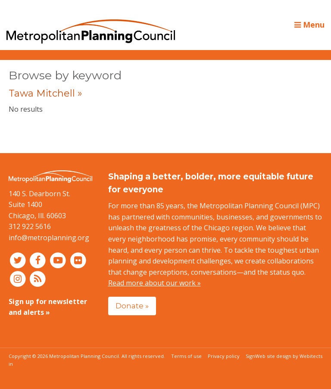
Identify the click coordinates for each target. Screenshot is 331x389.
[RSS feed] (38, 278)
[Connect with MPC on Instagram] (19, 278)
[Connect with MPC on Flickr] (78, 260)
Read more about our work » (154, 283)
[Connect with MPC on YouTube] (59, 260)
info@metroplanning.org (49, 237)
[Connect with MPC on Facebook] (39, 260)
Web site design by (288, 356)
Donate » (132, 305)
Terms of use (186, 356)
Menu (309, 24)
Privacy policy (224, 356)
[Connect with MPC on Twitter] (19, 260)
